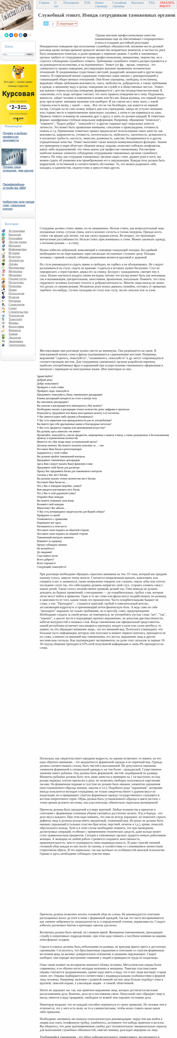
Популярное (71, 2)
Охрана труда (17, 278)
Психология (16, 293)
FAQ (152, 2)
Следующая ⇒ (67, 23)
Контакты (137, 2)
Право (13, 289)
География (15, 238)
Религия (14, 297)
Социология (17, 304)
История (14, 253)
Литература (16, 260)
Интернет (15, 245)
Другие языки (18, 242)
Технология (16, 315)
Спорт (13, 308)
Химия (13, 334)
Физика (13, 323)
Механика (15, 275)
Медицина (15, 271)
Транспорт (15, 319)
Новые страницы (101, 4)
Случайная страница (119, 4)
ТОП (87, 2)
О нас (56, 4)
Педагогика (16, 282)
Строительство (18, 312)
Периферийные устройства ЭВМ (14, 186)
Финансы (15, 330)
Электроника (17, 345)
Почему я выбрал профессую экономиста (15, 137)
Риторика (15, 301)
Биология (15, 234)
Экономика (16, 341)
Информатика (18, 249)
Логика (13, 264)
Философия (16, 326)
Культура (15, 256)
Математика (17, 267)
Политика (15, 286)
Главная (44, 2)
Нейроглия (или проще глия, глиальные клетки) (19, 205)
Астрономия (17, 231)
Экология (15, 337)
